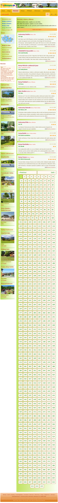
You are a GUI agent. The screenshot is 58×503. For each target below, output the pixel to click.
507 (49, 428)
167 (30, 255)
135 (30, 238)
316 (53, 329)
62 (45, 201)
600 (35, 478)
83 (21, 214)
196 (53, 267)
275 (49, 309)
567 (30, 461)
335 (30, 342)
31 (29, 189)
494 (25, 424)
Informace (37, 11)
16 (41, 181)
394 (44, 371)
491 (49, 420)
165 (20, 255)
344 (35, 346)
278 (25, 313)
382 (25, 366)
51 (37, 197)
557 (20, 457)
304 (35, 325)
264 (35, 304)
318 (25, 333)
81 (49, 210)
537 (39, 445)
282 (44, 313)
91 (52, 214)
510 (25, 432)
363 (49, 354)
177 (39, 259)
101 (20, 222)
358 (25, 354)
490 (44, 420)
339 (49, 342)
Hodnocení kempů (7, 47)
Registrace (47, 494)
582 (25, 470)
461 (20, 408)
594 (44, 474)
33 (37, 189)
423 (30, 387)
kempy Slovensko (6, 27)
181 (20, 263)
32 (33, 189)
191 (30, 267)
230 (25, 288)
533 (20, 445)
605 (20, 482)
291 (49, 317)
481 (39, 416)
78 (37, 210)
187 (49, 263)
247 (30, 296)
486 (25, 420)
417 (39, 383)
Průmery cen (5, 50)
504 (35, 428)
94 (29, 218)
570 (44, 461)
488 (35, 420)
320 (35, 333)
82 (52, 210)
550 (25, 453)
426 (44, 387)
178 (44, 259)
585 (39, 470)
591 (30, 474)
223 (30, 284)
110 (25, 226)
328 (35, 337)
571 (49, 461)
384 (35, 366)
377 (39, 362)
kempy (4, 494)
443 (49, 395)
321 (39, 333)
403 (49, 375)
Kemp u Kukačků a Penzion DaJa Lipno (6, 209)
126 (25, 234)
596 (53, 474)
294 (25, 321)
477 (20, 416)
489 (39, 420)
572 (53, 461)
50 (33, 197)
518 (25, 437)
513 (39, 432)
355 (49, 350)
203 (49, 271)
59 (33, 201)
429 (20, 391)
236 (53, 288)
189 (20, 267)
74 (21, 210)
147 (49, 243)
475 (49, 412)
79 (41, 210)
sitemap (53, 494)
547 (49, 449)
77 (33, 210)
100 (52, 218)
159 (30, 251)
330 (44, 337)
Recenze (15, 11)
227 (49, 284)
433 (39, 391)
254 (25, 300)
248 (35, 296)
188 (53, 263)
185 (39, 263)
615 (42, 486)
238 (25, 292)
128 (35, 234)
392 (35, 371)
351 (30, 350)
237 (20, 292)
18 (49, 181)
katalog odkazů (54, 498)
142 (25, 243)
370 (44, 358)
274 (44, 309)
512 (35, 432)
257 (39, 300)
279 (30, 313)
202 (44, 271)
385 (39, 366)
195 (49, 267)
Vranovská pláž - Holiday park (7, 174)
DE (51, 14)
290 (44, 317)
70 (41, 205)
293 (20, 321)
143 (30, 243)
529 (39, 441)
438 (25, 395)
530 (44, 441)
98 (44, 218)
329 (39, 337)
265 (39, 304)
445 (20, 399)
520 (35, 437)
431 (30, 391)
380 (53, 362)
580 (53, 465)
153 (39, 247)
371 (49, 358)
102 (25, 222)
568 (35, 461)
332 (53, 337)
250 (44, 296)
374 (25, 362)
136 (35, 238)
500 (53, 424)
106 (44, 222)
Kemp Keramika (5, 104)
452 (53, 399)
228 (53, 284)
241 (39, 292)
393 (39, 371)
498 (44, 424)
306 (44, 325)
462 (25, 408)
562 (44, 457)
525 (20, 441)
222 (25, 284)
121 (39, 230)
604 (53, 478)
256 (35, 300)
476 (53, 412)
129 (39, 234)
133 (20, 238)
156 (53, 247)
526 (25, 441)
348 (53, 346)
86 (33, 214)
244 (53, 292)
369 (39, 358)
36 (49, 189)
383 (30, 366)
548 (53, 449)
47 (21, 197)
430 (25, 391)
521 (39, 437)
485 (20, 420)
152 (35, 247)
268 (53, 304)
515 (49, 432)
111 (30, 226)
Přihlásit (29, 11)
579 (49, 465)
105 (39, 222)
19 (52, 181)
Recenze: (3, 64)
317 (20, 333)
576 (35, 465)
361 (39, 354)
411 (49, 379)
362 (44, 354)
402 (44, 375)
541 (20, 449)
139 (49, 238)
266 (44, 304)
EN (55, 14)
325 (20, 337)
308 (53, 325)
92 (21, 218)
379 (49, 362)
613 (32, 486)
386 (44, 366)
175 (30, 259)
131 (49, 234)
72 (49, 205)
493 (20, 424)
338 (44, 342)
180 (53, 259)
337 (39, 342)
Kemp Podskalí (23, 82)
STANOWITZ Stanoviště (25, 51)
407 (30, 379)
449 (39, 399)
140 (53, 238)
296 (35, 321)
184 (35, 263)
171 (49, 255)
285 (20, 317)
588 (53, 470)
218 (44, 280)
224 (35, 284)
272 (35, 309)
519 (30, 437)
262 (25, 304)
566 (25, 461)
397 (20, 375)
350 (25, 350)
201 (39, 271)
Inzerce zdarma (6, 52)
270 (25, 309)
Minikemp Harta (5, 249)
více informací (52, 1)
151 (30, 247)
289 (39, 317)
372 (53, 358)
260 (53, 300)
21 (25, 185)
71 (45, 205)
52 (41, 197)
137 (39, 238)
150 (25, 247)
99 (48, 218)
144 (35, 243)
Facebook (26, 494)
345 (39, 346)
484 (53, 416)
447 (30, 399)
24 (37, 185)
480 (35, 416)
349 (20, 350)
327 (30, 337)
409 (39, 379)
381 (20, 366)
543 (30, 449)
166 (25, 255)
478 (25, 416)
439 (30, 395)
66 (25, 205)
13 (29, 181)
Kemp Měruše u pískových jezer (28, 65)
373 (20, 362)
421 (20, 387)
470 (25, 412)
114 (44, 226)
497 (39, 424)
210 (44, 276)
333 (20, 342)
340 (53, 342)
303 (30, 325)
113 (39, 226)
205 (20, 276)
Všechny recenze (51, 46)
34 (41, 189)
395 (49, 371)
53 (45, 197)
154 (44, 247)
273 (39, 309)
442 (44, 395)
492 (53, 420)
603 (49, 478)
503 (30, 428)
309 (20, 329)
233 (39, 288)
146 (44, 243)
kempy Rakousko (41, 500)
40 (29, 193)
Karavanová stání (6, 19)
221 (20, 284)
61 (41, 201)
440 (35, 395)
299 (49, 321)
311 (30, 329)
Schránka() (46, 11)
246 (25, 296)
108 (53, 222)
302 (25, 325)
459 (49, 404)
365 (20, 358)
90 (49, 214)
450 (44, 399)
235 (49, 288)
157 (20, 251)
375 (30, 362)
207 (30, 276)
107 (49, 222)
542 (25, 449)
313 (39, 329)
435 (49, 391)
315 (49, 329)
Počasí (22, 11)
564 (53, 457)
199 (30, 271)
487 (30, 420)
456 (35, 404)
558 (25, 457)
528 (35, 441)
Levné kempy (5, 54)
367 (30, 358)
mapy (17, 500)
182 (25, 263)
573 (20, 465)
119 (30, 230)
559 (30, 457)
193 (39, 267)
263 (30, 304)
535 (30, 445)
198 (25, 271)
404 (53, 375)
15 (37, 181)
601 (39, 478)
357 (20, 354)
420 (53, 383)
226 (44, 284)
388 (53, 366)
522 (44, 437)
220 (53, 280)
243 (49, 292)
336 (35, 342)
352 (35, 350)
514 (44, 432)
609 (39, 482)
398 (25, 375)
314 (44, 329)
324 (53, 333)
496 (35, 424)
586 (44, 470)
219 (49, 280)
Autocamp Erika (23, 122)
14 (33, 181)
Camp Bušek (22, 133)
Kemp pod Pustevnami (6, 283)
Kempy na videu (6, 45)
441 (39, 395)
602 (44, 478)
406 (25, 379)
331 (49, 337)
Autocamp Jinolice (24, 34)
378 (44, 362)
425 (39, 387)
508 (53, 428)
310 (25, 329)
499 (49, 424)
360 (35, 354)
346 (44, 346)
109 (20, 226)
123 (49, 230)
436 (53, 391)
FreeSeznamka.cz (6, 58)
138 (44, 238)
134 (25, 238)
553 (39, 453)
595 (49, 474)
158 (25, 251)
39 (25, 193)
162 (44, 251)
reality (28, 498)
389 (20, 371)
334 (25, 342)
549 (20, 453)
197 (20, 271)
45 (49, 193)
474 (44, 412)
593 (39, 474)
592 (35, 474)
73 (52, 205)
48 (25, 197)
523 (49, 437)
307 (49, 325)
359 (30, 354)
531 (49, 441)
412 (53, 379)
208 (35, 276)
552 (35, 453)
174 (25, 259)
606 (25, 482)
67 (29, 205)
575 (30, 465)
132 (53, 234)
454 (25, 404)
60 (37, 201)
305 (39, 325)
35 (45, 189)
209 (39, 276)
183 (30, 263)
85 (29, 214)
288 (35, 317)
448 (35, 399)
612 (53, 482)
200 (35, 271)
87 (37, 214)
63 (49, 201)
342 (25, 346)
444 (53, 395)
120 (35, 230)
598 (25, 478)
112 (35, 226)
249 (39, 296)
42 (37, 193)
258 (44, 300)
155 (49, 247)
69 (37, 205)
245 (20, 296)
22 (29, 185)
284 (53, 313)
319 (30, 333)
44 (45, 193)
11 (21, 181)
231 (30, 288)
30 (25, 189)
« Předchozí (22, 172)
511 (30, 432)
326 (25, 337)
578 (44, 465)
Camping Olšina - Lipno (7, 191)
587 (49, 470)
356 (53, 350)
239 (30, 292)
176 (35, 259)
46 (52, 193)
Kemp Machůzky (23, 144)
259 (49, 300)
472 (35, 412)
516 (53, 432)
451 (49, 399)
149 (20, 247)
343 (30, 346)
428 (53, 387)
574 (25, 465)
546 (44, 449)
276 (53, 309)
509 (20, 432)
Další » (53, 172)
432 (35, 391)
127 (30, 234)
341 (20, 346)
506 (44, 428)
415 (30, 383)
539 (49, 445)
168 (35, 255)
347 (49, 346)
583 (30, 470)
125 (20, 234)
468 (53, 408)
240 (35, 292)
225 (39, 284)
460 (53, 404)
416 (35, 383)
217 (39, 280)
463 (30, 408)
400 (35, 375)
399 (30, 375)
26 (45, 185)
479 (30, 416)
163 (49, 251)
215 (30, 280)
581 (20, 470)
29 (21, 189)
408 (35, 379)
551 (30, 453)
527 (30, 441)
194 (44, 267)
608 (35, 482)
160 (35, 251)
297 (39, 321)
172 (53, 255)
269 (20, 309)
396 (53, 371)
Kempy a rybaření (6, 21)
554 (44, 453)
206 (25, 276)
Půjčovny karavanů (7, 56)
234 (44, 288)
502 (25, 428)
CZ (47, 14)
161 (39, 251)
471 (30, 412)
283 (49, 313)
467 (49, 408)
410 (44, 379)
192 (35, 267)
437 (20, 395)
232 (35, 288)
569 (39, 461)
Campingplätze (19, 494)
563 (49, 457)
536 (35, 445)
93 (25, 218)
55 (52, 197)
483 (49, 416)
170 (44, 255)
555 (49, 453)
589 (20, 474)
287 (30, 317)
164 (53, 251)
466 (44, 408)
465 (39, 408)
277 (20, 313)
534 (25, 445)
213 (20, 280)
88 (41, 214)
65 (21, 205)
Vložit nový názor (37, 29)
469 (20, 412)
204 (53, 271)
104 (35, 222)
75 (25, 210)
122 (44, 230)
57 (25, 201)
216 (35, 280)
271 (30, 309)
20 (21, 185)
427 (49, 387)
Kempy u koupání (6, 23)
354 (44, 350)
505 (39, 428)
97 (40, 218)
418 (44, 383)
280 (35, 313)
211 (49, 276)
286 (25, 317)
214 (25, 280)
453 (20, 404)
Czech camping (11, 494)
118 (25, 230)
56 (21, 201)
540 (53, 445)
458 (44, 404)
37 (52, 189)
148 (53, 243)
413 (20, 383)
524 (53, 437)
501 (20, 428)
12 (25, 181)
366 (25, 358)
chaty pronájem (25, 500)
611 (49, 482)
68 (33, 205)
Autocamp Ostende (24, 108)
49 (29, 197)
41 (33, 193)
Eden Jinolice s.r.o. (24, 91)
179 (49, 259)
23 (33, 185)
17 (45, 181)
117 (20, 230)
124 (53, 230)
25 (41, 185)
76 (29, 210)
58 (29, 201)
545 (39, 449)
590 (25, 474)
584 (35, 470)
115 (49, 226)
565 (20, 461)
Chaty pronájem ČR (7, 30)
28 (52, 185)
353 (39, 350)
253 (20, 300)
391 (30, 371)
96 (36, 218)
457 (39, 404)
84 (25, 214)
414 (25, 383)
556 (53, 453)
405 (20, 379)
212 (53, 276)
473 (39, 412)
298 (44, 321)
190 (25, 267)
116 (53, 226)
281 (39, 313)
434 (44, 391)
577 (39, 465)
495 (30, 424)
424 (35, 387)
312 (35, 329)
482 (44, 416)
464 (35, 408)
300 (53, 321)
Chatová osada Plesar (6, 87)
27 (49, 185)
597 (20, 478)
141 (20, 243)
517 (20, 437)
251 (49, 296)
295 (30, 321)
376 (35, 362)
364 (53, 354)
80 (45, 210)
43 (41, 193)
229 (20, 288)
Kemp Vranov (22, 157)
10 (53, 177)
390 (25, 371)
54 (49, 197)
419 (49, 383)
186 (44, 263)
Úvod (3, 11)
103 (30, 222)
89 (45, 214)
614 (37, 486)
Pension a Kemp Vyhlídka (7, 267)
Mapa (9, 11)
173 (20, 259)
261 (20, 304)
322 (44, 333)
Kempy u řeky (5, 25)
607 (30, 482)
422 (25, 387)
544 (35, 449)
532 (53, 441)
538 (44, 445)
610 (44, 482)
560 (35, 457)
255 (30, 300)
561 (39, 457)
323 (49, 333)
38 (21, 193)
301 (20, 325)
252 (53, 296)
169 (39, 255)
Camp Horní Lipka (5, 233)
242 (44, 292)
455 (30, 404)
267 (49, 304)
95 (33, 218)
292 (53, 317)
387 (49, 366)
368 (35, 358)
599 (30, 478)
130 (44, 234)
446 (25, 399)
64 (52, 201)
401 (39, 375)
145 (39, 243)
